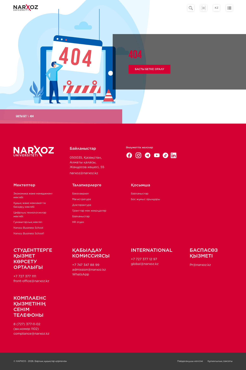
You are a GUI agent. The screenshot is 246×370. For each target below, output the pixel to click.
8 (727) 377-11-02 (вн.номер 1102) (26, 326)
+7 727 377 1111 (24, 276)
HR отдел (78, 222)
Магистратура (81, 199)
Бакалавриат (80, 193)
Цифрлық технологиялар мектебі (29, 214)
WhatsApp (80, 274)
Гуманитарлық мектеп (27, 222)
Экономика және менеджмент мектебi (33, 195)
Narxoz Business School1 (28, 233)
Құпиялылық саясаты (220, 361)
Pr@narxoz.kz (200, 265)
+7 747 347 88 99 (85, 265)
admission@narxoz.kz (89, 269)
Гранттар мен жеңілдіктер (89, 210)
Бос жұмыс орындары (145, 199)
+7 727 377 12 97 (144, 259)
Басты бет (21, 116)
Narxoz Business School (28, 227)
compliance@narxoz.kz (31, 333)
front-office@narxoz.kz (31, 281)
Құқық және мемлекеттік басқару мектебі (29, 205)
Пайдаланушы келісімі (190, 361)
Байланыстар (81, 216)
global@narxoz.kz (145, 264)
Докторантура (81, 204)
